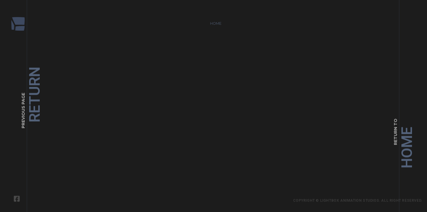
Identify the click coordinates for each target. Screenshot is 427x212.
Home (214, 21)
